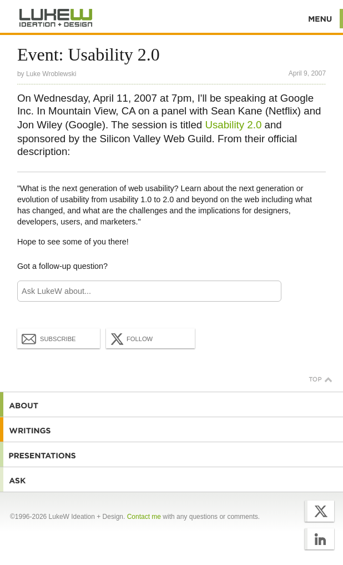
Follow (130, 339)
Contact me (144, 517)
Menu (320, 19)
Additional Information (56, 18)
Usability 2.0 (233, 125)
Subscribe (49, 338)
